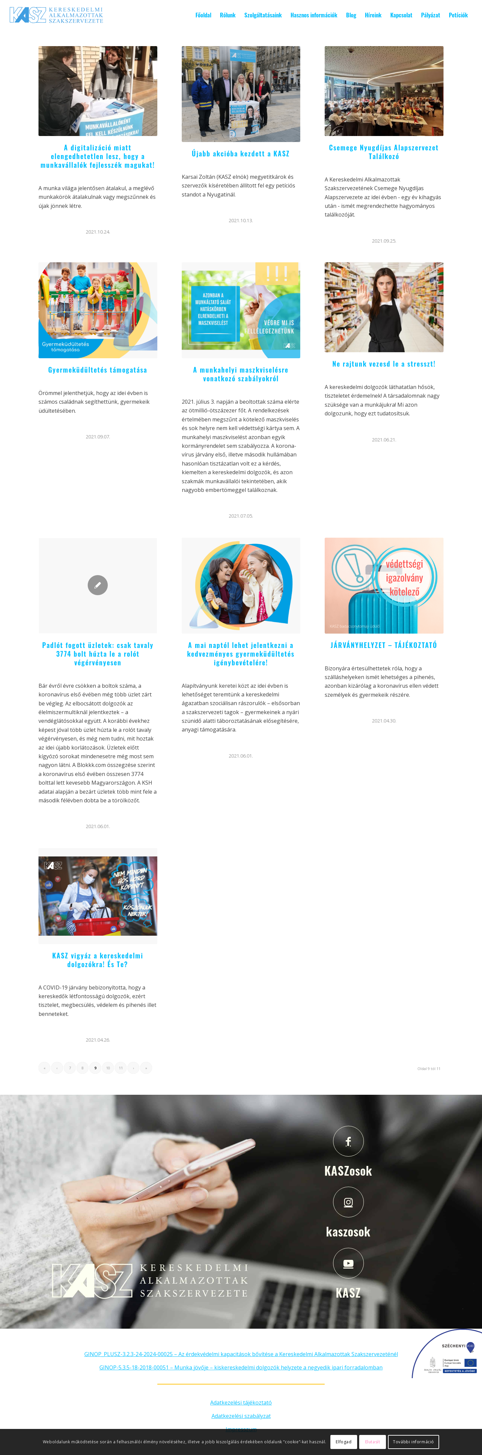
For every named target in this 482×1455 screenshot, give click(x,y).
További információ (413, 1442)
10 (108, 1067)
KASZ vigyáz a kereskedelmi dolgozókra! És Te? (97, 959)
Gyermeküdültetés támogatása (97, 370)
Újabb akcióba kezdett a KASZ (241, 153)
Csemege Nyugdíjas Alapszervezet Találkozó (384, 151)
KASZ (348, 1292)
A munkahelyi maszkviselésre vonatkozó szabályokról (241, 374)
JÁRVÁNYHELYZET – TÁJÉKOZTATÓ (384, 645)
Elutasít (372, 1442)
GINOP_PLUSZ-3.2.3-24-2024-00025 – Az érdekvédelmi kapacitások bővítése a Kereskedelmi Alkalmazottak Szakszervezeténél (241, 1354)
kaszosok (348, 1231)
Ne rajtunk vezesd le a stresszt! (384, 364)
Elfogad (343, 1442)
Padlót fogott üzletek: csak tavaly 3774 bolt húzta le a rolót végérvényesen (98, 653)
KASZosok (348, 1170)
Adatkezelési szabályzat (241, 1416)
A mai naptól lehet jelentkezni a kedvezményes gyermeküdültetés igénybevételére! (241, 653)
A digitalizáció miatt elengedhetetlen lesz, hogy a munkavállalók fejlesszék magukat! (98, 156)
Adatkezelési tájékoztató (241, 1402)
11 (121, 1067)
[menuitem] (203, 15)
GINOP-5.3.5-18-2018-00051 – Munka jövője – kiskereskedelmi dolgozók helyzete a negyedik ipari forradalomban (241, 1367)
